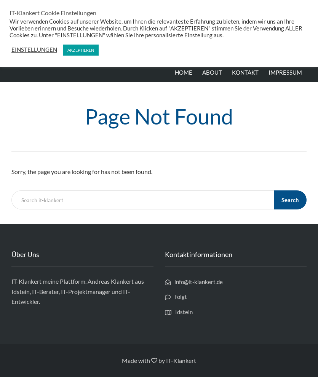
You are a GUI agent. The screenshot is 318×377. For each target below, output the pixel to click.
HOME (183, 72)
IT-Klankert (181, 360)
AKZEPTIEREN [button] (80, 50)
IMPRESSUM (285, 72)
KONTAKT (245, 72)
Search (290, 199)
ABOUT (212, 72)
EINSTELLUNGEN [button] (34, 49)
